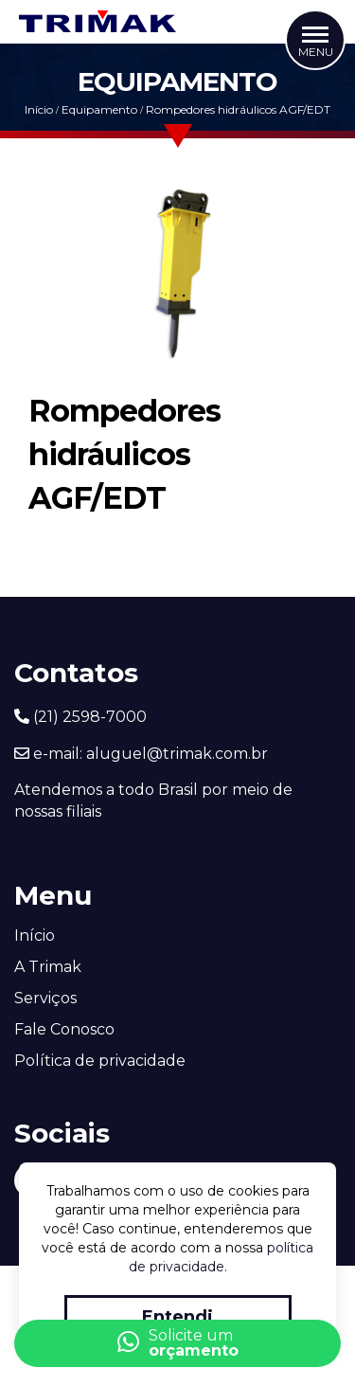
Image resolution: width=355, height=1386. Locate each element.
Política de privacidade (100, 1061)
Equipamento (99, 109)
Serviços (45, 998)
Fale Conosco (64, 1029)
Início (39, 109)
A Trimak (47, 967)
